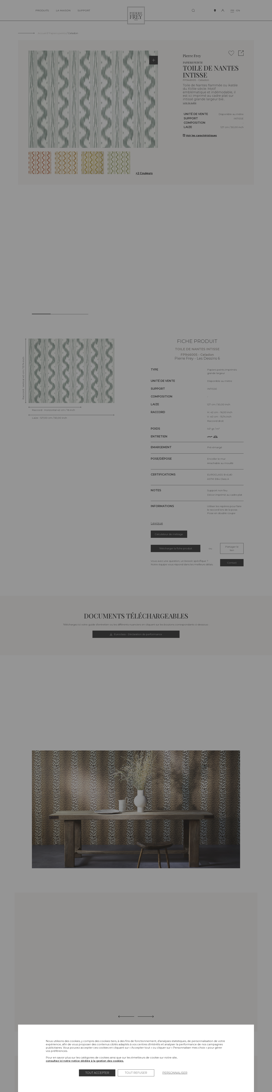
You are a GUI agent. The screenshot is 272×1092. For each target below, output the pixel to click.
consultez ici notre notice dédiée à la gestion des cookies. (85, 1060)
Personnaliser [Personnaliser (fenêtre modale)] (174, 1072)
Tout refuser (136, 1072)
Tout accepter (97, 1072)
